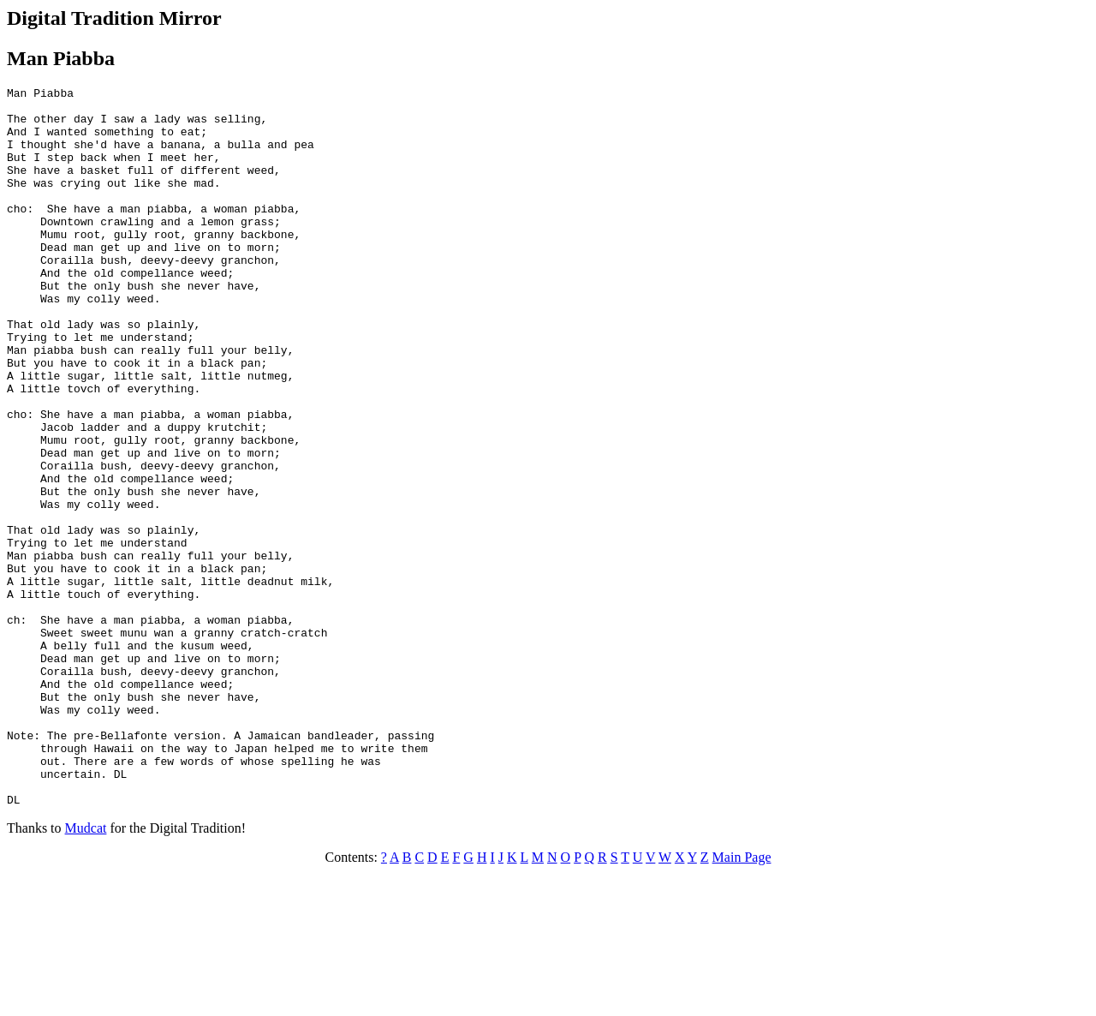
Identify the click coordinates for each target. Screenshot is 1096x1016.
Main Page (741, 1001)
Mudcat (86, 972)
